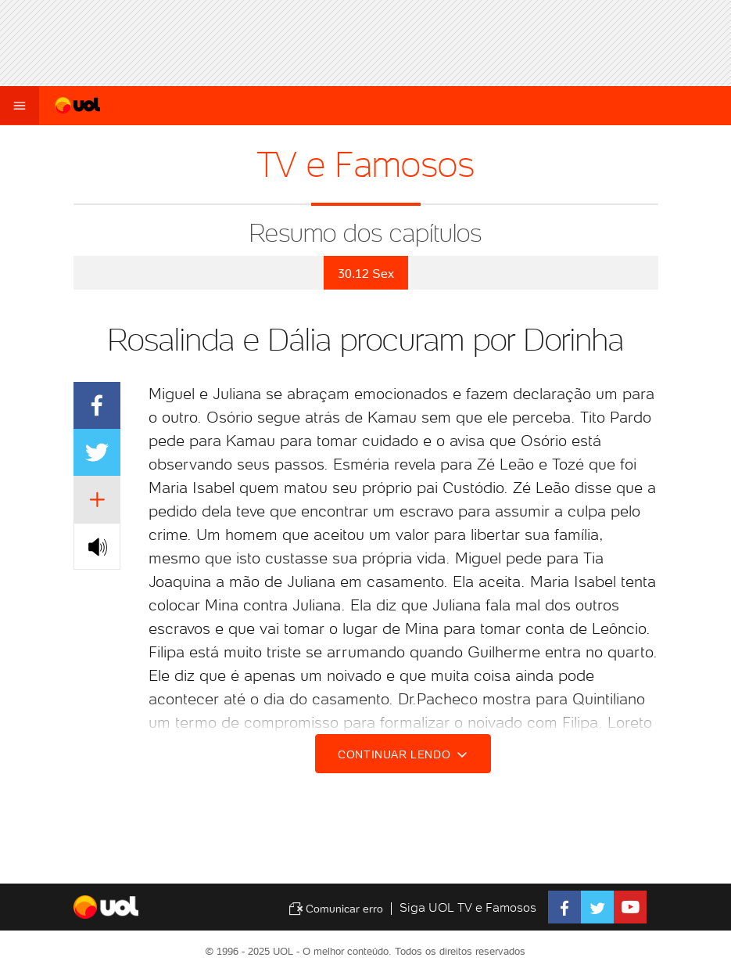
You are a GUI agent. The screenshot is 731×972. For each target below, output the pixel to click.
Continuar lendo (405, 754)
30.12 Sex (366, 273)
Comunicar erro (335, 908)
